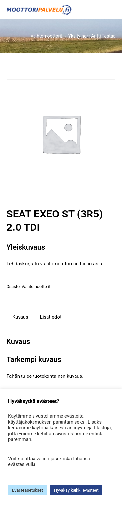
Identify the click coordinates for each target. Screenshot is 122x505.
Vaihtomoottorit (35, 286)
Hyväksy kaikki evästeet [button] (76, 490)
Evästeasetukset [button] (27, 490)
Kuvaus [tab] (20, 317)
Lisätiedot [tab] (50, 317)
